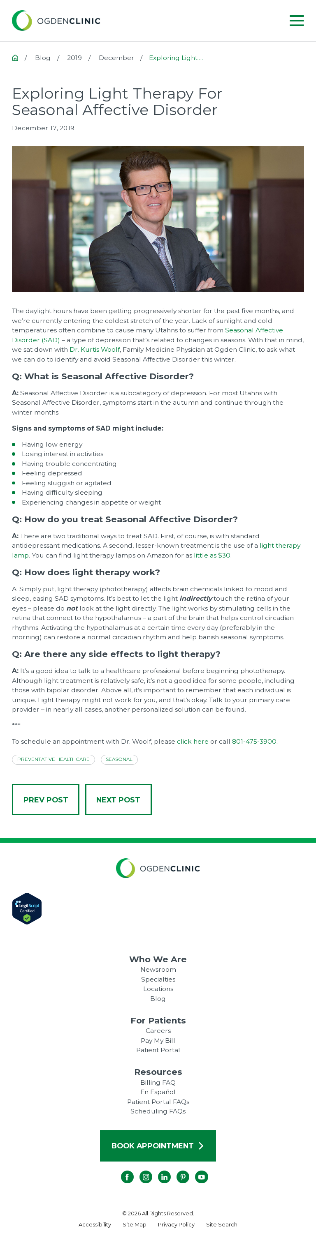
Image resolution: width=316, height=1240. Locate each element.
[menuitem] (95, 1225)
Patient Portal (158, 1050)
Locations (158, 989)
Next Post (118, 799)
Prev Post (45, 799)
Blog (158, 999)
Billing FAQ (158, 1082)
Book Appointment (158, 1145)
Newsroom (158, 969)
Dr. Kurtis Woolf (95, 349)
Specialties (158, 979)
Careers (158, 1031)
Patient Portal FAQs (158, 1102)
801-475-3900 (254, 741)
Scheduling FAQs (158, 1111)
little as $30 (212, 555)
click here (193, 741)
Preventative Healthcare (53, 759)
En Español (158, 1092)
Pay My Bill (158, 1040)
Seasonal (119, 759)
